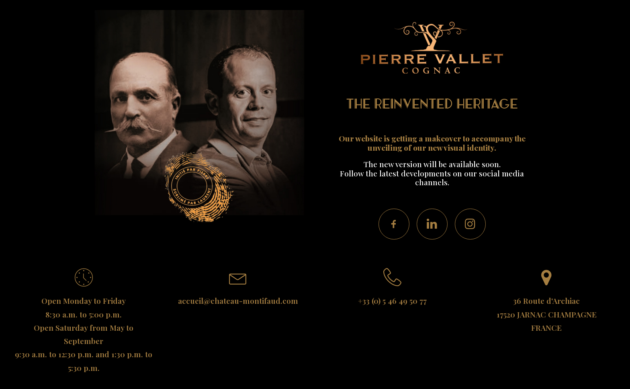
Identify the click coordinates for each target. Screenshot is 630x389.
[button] (393, 224)
